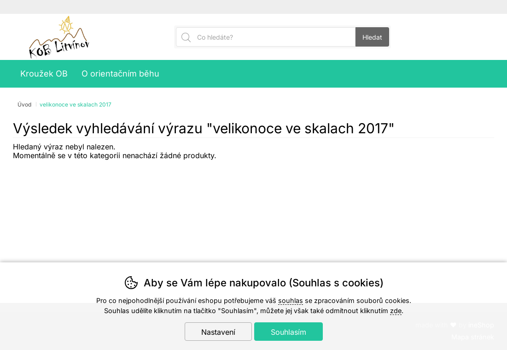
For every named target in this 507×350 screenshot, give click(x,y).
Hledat (372, 37)
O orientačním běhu (120, 73)
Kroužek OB (44, 73)
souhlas (290, 300)
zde (396, 310)
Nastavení (218, 332)
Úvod (24, 104)
